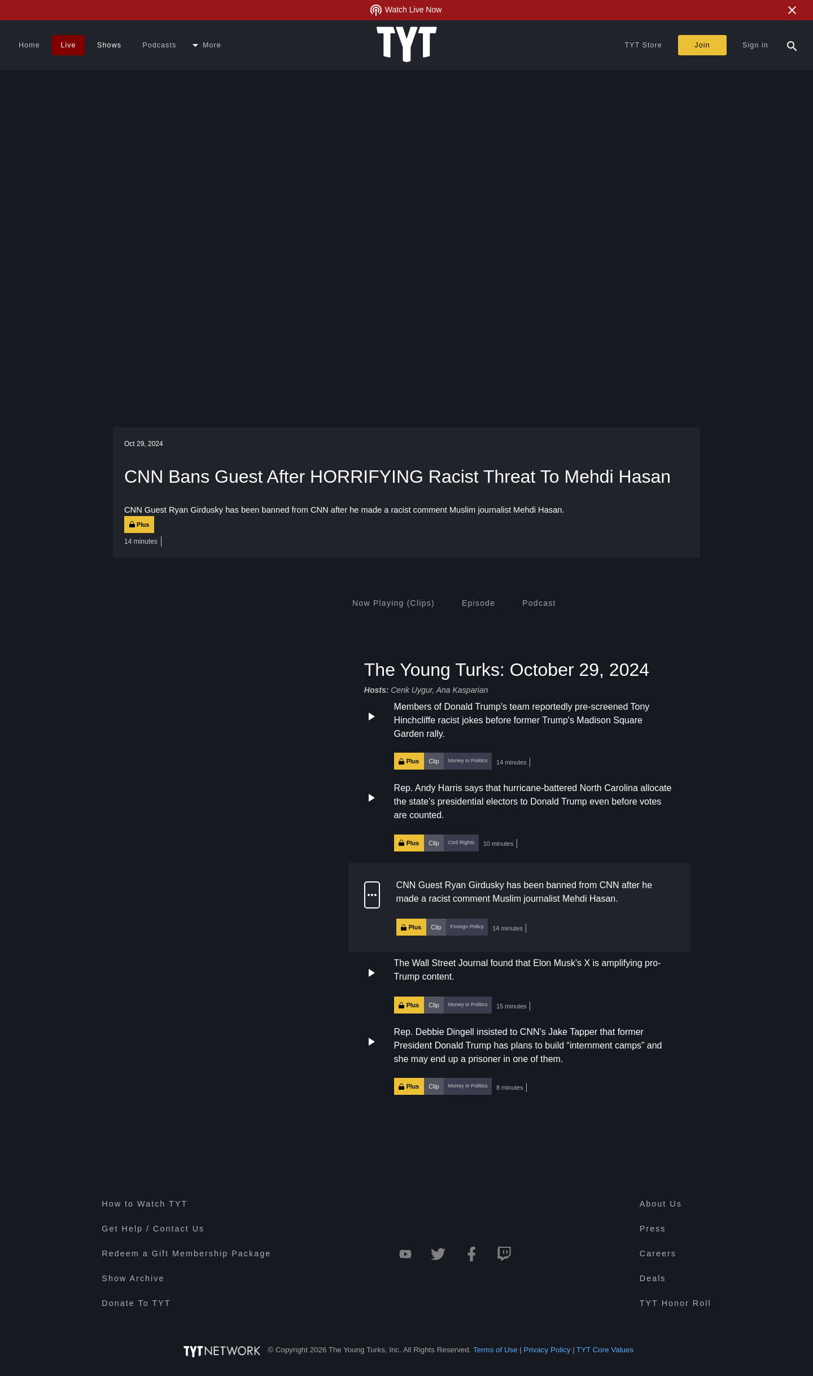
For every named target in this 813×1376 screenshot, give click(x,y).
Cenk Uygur (411, 689)
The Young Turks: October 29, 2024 (506, 669)
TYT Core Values (604, 1350)
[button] (519, 735)
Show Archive (133, 1278)
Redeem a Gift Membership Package (186, 1253)
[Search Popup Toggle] (792, 45)
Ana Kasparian (462, 689)
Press (653, 1228)
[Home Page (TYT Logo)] (407, 45)
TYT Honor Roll (675, 1303)
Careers (658, 1253)
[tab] (393, 603)
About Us (661, 1203)
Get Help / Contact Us (153, 1228)
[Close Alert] (792, 10)
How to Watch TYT (144, 1203)
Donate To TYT (136, 1303)
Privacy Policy (547, 1350)
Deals (653, 1278)
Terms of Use (495, 1350)
